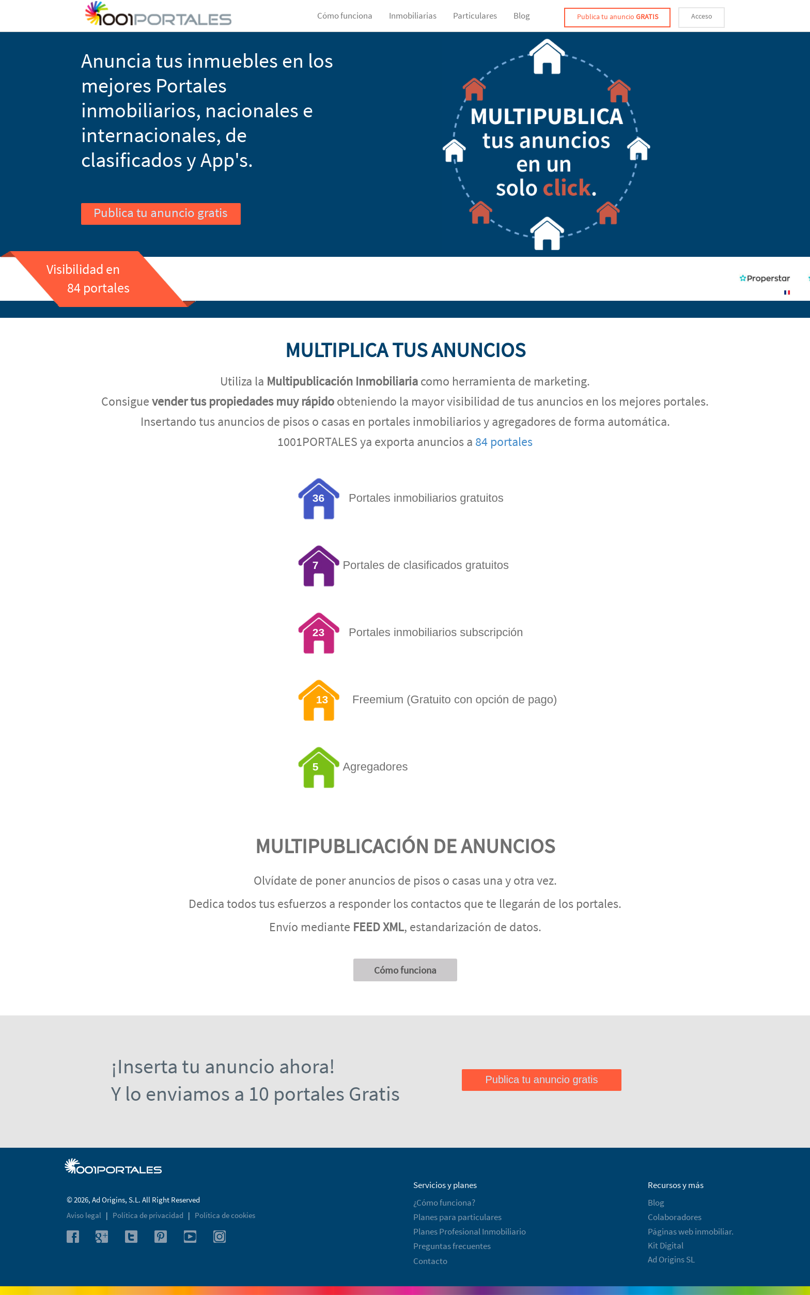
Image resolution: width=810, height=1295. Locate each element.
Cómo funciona (344, 15)
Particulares (475, 15)
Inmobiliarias (413, 15)
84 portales (504, 442)
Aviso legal (85, 1215)
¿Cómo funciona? (444, 1202)
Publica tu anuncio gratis (160, 212)
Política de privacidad (149, 1215)
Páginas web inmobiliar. (691, 1231)
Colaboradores (675, 1217)
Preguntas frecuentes (452, 1246)
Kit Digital (665, 1245)
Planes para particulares (457, 1217)
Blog (521, 15)
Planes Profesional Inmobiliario (469, 1231)
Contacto (430, 1261)
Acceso (701, 16)
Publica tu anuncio (617, 16)
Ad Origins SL (671, 1259)
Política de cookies (225, 1215)
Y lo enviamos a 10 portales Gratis (255, 1093)
